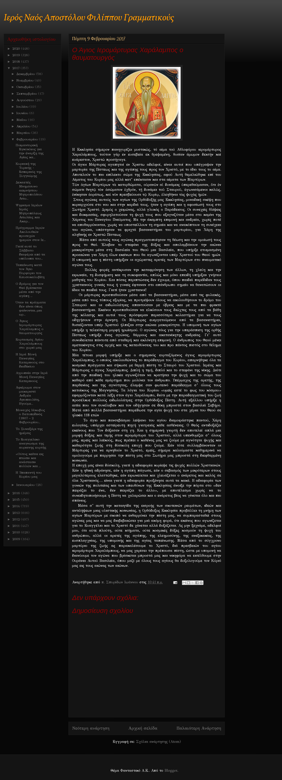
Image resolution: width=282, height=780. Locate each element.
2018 (16, 62)
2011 (16, 526)
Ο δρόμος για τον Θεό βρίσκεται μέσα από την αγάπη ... (29, 290)
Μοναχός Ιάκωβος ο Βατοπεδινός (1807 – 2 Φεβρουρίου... (30, 416)
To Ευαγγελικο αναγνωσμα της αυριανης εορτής (31, 443)
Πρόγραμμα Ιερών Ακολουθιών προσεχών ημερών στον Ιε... (31, 234)
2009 (16, 539)
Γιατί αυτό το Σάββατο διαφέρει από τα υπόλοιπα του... (30, 252)
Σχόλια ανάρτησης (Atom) (158, 741)
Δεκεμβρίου (26, 74)
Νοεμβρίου (25, 80)
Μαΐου (22, 120)
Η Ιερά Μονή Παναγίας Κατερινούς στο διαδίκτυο (30, 360)
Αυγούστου (25, 100)
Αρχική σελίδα (142, 728)
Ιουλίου (23, 107)
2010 (16, 532)
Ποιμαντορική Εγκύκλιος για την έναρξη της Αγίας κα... (30, 151)
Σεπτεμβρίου (27, 94)
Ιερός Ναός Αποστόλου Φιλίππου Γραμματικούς (89, 18)
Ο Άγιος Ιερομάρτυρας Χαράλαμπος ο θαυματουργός (29, 327)
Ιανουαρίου (26, 485)
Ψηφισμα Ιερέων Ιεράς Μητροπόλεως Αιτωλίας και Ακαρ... (29, 213)
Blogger (170, 770)
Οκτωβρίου (25, 87)
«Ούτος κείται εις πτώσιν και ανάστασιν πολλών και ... (30, 460)
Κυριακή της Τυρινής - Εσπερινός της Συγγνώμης (29, 170)
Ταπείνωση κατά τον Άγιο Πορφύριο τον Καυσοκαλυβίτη (30, 271)
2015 (16, 500)
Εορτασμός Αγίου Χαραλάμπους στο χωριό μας (29, 343)
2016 (16, 493)
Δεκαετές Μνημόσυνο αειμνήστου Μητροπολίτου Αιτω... (29, 190)
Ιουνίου (22, 113)
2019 (16, 55)
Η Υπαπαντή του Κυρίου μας (29, 475)
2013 (16, 513)
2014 (16, 506)
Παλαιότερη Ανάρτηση (198, 728)
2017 (16, 68)
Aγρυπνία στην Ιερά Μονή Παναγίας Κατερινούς (32, 377)
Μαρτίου (23, 133)
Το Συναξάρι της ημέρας (29, 431)
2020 (16, 49)
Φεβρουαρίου (27, 139)
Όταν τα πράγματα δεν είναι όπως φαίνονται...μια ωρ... (31, 308)
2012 (16, 519)
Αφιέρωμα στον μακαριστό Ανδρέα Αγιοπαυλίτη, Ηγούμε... (28, 395)
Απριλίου (24, 126)
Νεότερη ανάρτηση (90, 728)
